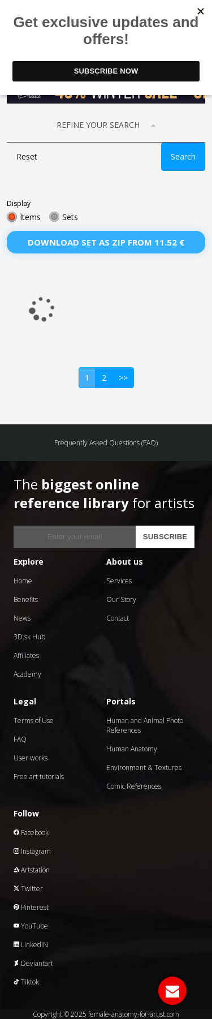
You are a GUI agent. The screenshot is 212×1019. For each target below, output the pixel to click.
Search (183, 156)
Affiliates (26, 655)
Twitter (28, 888)
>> (123, 377)
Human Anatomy (131, 749)
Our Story (121, 599)
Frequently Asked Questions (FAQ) (106, 443)
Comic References (133, 786)
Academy (27, 674)
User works (30, 758)
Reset (26, 156)
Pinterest (31, 907)
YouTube (31, 926)
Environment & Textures (143, 767)
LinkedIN (31, 944)
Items (30, 217)
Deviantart (33, 963)
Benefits (26, 599)
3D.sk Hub (29, 637)
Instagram (32, 851)
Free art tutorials (39, 776)
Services (119, 581)
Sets (70, 217)
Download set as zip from (106, 242)
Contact (117, 618)
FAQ (20, 739)
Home (23, 581)
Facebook (31, 832)
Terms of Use (34, 720)
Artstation (32, 870)
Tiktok (26, 982)
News (22, 618)
